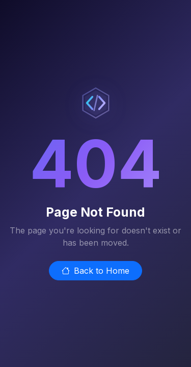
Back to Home (95, 271)
